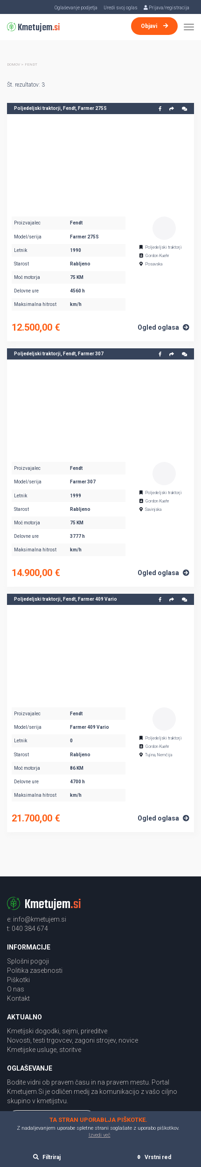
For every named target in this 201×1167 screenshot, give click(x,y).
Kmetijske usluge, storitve (44, 1049)
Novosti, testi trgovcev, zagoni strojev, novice (72, 1040)
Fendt (31, 64)
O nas (15, 989)
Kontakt (18, 998)
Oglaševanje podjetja (76, 7)
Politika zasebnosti (34, 970)
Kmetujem (33, 27)
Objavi (154, 26)
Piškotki (18, 980)
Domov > (15, 64)
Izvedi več (100, 1135)
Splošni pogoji (28, 961)
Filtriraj (47, 1157)
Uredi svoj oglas (121, 7)
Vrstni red (154, 1157)
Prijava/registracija (166, 7)
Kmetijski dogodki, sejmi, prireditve (57, 1031)
